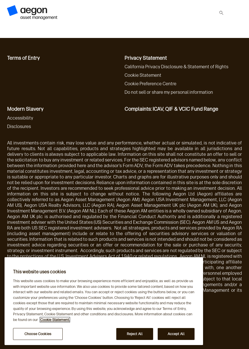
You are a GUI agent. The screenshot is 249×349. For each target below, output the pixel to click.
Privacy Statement (145, 58)
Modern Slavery (25, 109)
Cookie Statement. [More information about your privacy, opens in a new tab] (54, 320)
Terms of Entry (23, 58)
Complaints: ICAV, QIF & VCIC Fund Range (171, 109)
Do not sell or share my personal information (168, 92)
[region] (104, 301)
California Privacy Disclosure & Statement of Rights (176, 66)
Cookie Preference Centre (150, 83)
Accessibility (20, 118)
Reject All (135, 334)
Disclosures (19, 126)
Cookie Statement (142, 75)
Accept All (176, 334)
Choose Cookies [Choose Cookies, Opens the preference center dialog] (37, 334)
